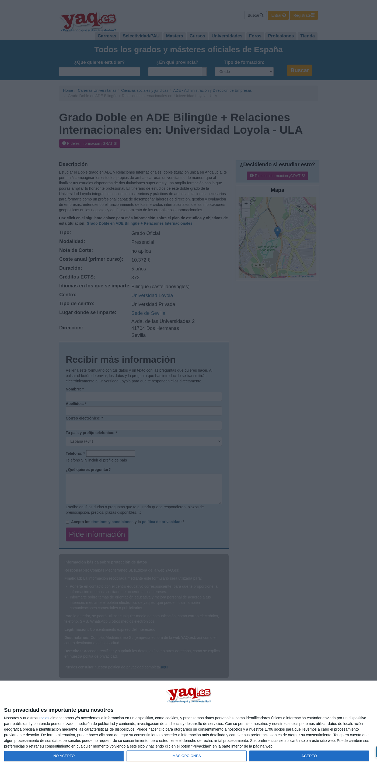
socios (44, 718)
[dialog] (188, 724)
